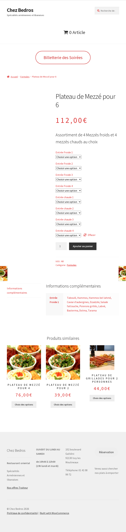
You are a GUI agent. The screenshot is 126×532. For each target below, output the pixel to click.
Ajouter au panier (83, 246)
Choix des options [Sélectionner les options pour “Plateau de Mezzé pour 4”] (24, 404)
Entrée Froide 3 (64, 174)
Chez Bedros (20, 10)
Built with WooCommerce (54, 513)
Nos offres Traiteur (17, 487)
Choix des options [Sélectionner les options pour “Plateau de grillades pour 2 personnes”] (102, 398)
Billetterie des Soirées (63, 57)
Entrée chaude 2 (65, 208)
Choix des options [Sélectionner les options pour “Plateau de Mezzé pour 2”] (63, 404)
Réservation (106, 452)
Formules (25, 76)
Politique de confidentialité (22, 513)
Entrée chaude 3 (65, 219)
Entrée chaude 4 (65, 230)
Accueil (14, 76)
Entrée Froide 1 (64, 152)
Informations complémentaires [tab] (17, 290)
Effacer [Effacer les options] (91, 235)
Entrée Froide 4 (64, 186)
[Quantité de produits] (61, 246)
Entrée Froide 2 (64, 163)
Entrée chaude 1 (65, 197)
